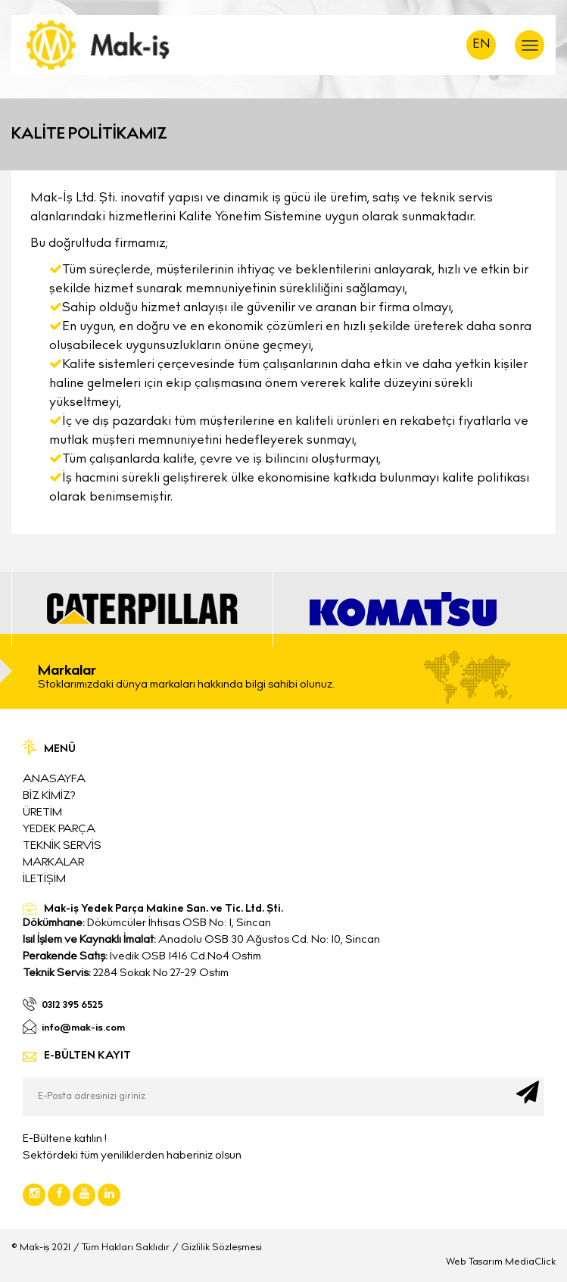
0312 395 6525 (72, 1007)
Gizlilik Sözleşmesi (221, 1248)
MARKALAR (53, 863)
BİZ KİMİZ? (49, 796)
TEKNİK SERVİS (62, 846)
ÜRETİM (42, 813)
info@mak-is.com (83, 1029)
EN (481, 45)
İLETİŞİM (44, 879)
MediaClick (530, 1263)
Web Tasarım (474, 1263)
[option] (142, 609)
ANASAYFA (54, 779)
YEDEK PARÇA (59, 829)
